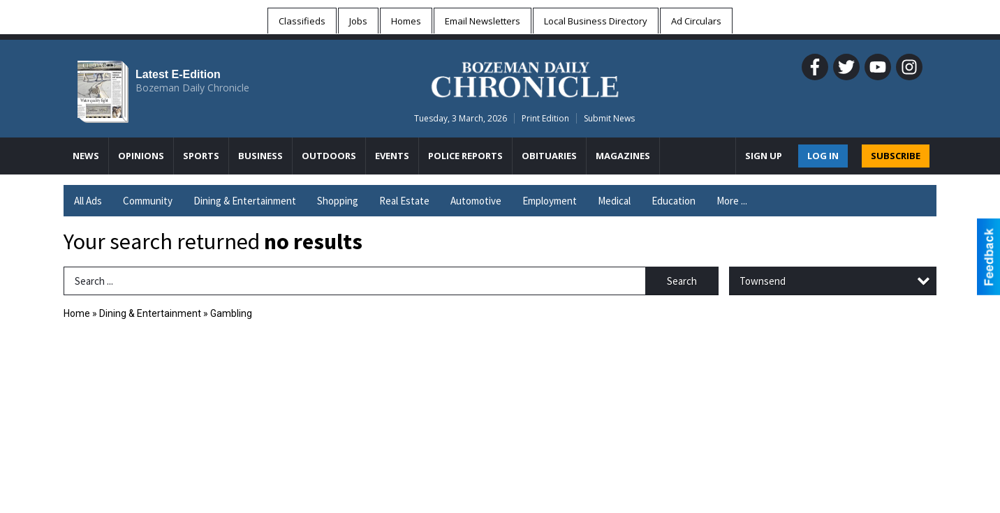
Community (147, 200)
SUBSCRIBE (895, 155)
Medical (614, 200)
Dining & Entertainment (244, 200)
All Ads (88, 200)
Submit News (609, 118)
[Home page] (525, 77)
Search (682, 281)
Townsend (763, 281)
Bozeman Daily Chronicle (192, 87)
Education (674, 200)
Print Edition (545, 118)
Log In (823, 155)
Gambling (231, 313)
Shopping (337, 200)
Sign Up (763, 155)
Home (77, 313)
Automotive (475, 200)
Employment (549, 200)
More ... (731, 200)
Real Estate (404, 200)
